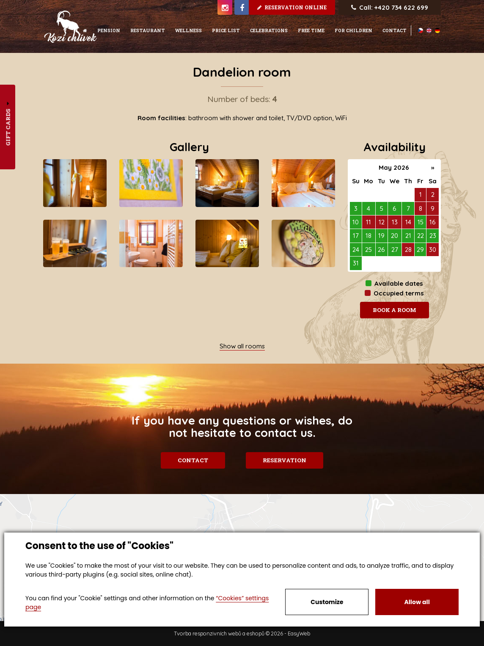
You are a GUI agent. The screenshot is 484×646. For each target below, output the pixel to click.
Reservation (286, 460)
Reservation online (292, 7)
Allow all (416, 602)
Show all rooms (242, 346)
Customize (327, 602)
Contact (192, 460)
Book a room (394, 310)
